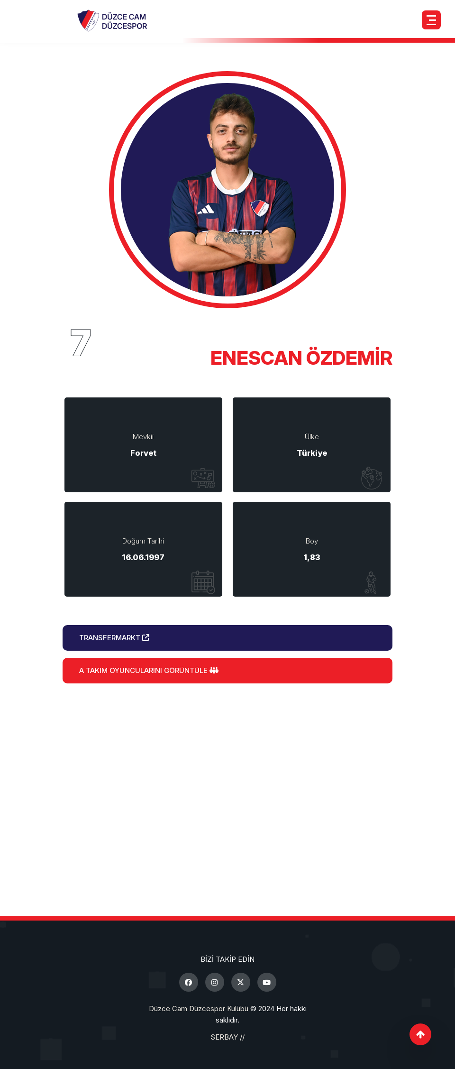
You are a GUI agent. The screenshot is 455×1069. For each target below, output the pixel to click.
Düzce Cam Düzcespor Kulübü (198, 1008)
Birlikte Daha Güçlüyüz (227, 771)
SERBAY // (227, 1036)
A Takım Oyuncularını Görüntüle (148, 670)
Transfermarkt (114, 637)
